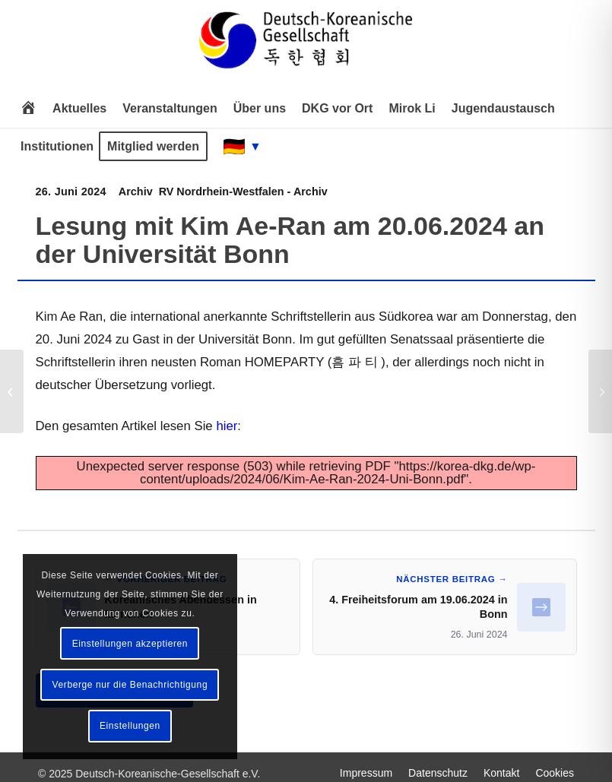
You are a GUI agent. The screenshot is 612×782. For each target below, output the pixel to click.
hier (226, 426)
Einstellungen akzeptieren (130, 643)
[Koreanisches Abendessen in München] (12, 391)
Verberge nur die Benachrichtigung (130, 684)
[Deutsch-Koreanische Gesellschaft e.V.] (305, 46)
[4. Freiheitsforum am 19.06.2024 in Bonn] (600, 391)
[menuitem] (28, 109)
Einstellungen (130, 725)
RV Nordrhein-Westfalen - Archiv (243, 191)
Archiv (136, 191)
